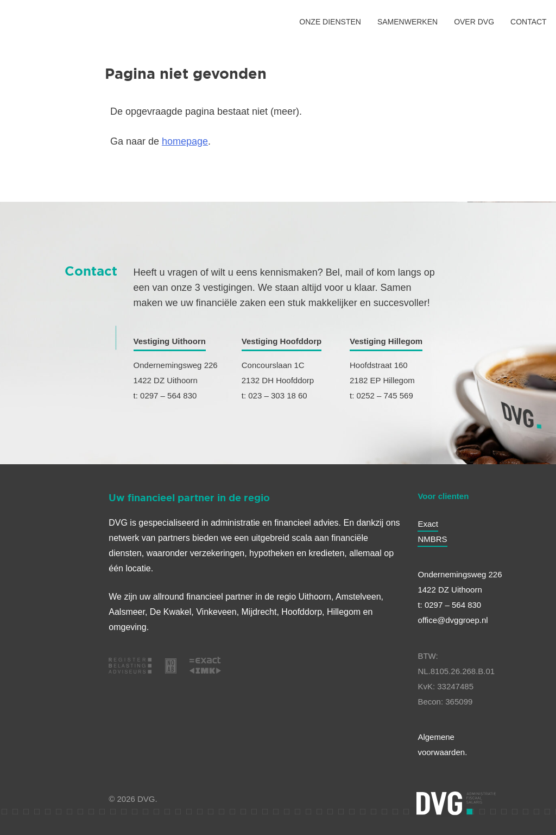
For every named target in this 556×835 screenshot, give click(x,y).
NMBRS (432, 539)
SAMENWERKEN (407, 21)
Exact (428, 523)
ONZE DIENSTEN (330, 21)
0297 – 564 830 (168, 395)
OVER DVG (474, 21)
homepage (185, 141)
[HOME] (32, 22)
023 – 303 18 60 (277, 395)
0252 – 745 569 (384, 395)
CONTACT (528, 21)
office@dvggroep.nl (453, 620)
